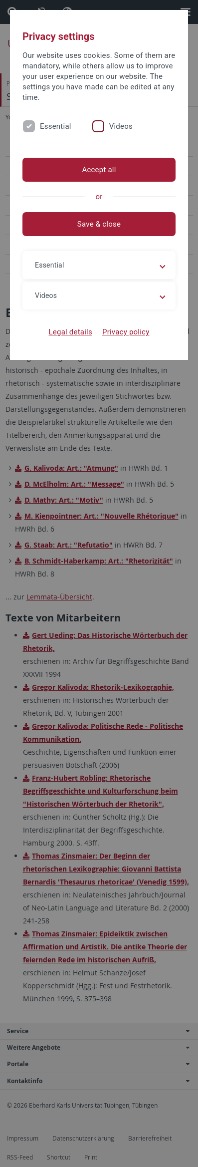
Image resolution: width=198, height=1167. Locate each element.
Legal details (70, 331)
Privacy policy (126, 331)
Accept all (99, 169)
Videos (121, 126)
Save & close (99, 224)
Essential (55, 126)
